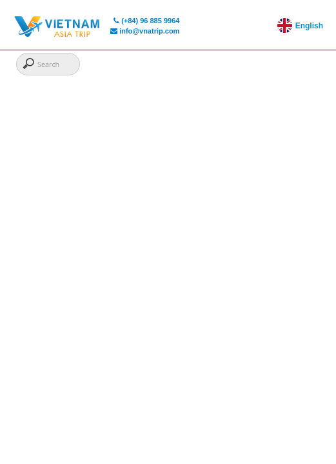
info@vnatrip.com (144, 31)
